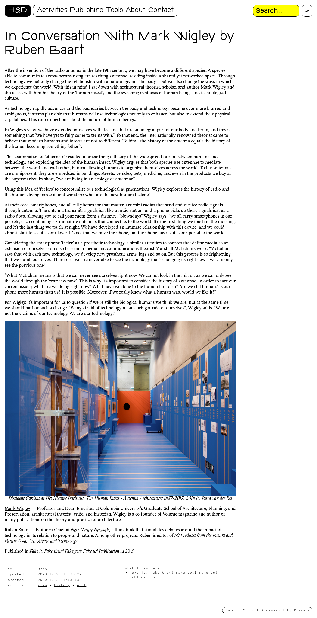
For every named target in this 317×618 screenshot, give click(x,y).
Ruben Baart (17, 530)
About (135, 10)
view (42, 585)
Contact (161, 10)
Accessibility (276, 610)
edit (81, 585)
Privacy (302, 610)
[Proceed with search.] (307, 11)
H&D (17, 10)
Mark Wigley (17, 508)
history (62, 585)
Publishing (87, 10)
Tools (114, 10)
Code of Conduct (241, 610)
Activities (52, 10)
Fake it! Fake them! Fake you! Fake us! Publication (74, 551)
